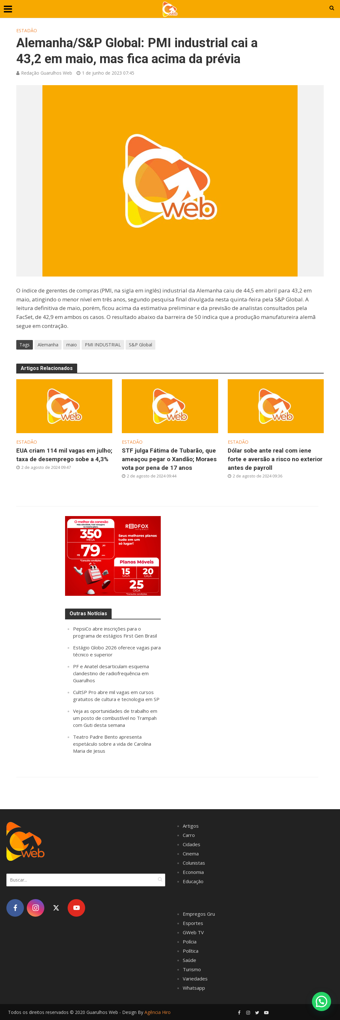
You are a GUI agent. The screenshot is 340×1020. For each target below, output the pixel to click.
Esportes (193, 923)
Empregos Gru (199, 914)
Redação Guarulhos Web (46, 73)
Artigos (191, 826)
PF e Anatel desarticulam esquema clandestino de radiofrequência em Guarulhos (111, 673)
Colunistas (194, 863)
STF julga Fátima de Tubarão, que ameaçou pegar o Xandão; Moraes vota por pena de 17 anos (169, 459)
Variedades (195, 978)
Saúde (189, 960)
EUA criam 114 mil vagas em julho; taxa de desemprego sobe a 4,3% (64, 455)
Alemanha (48, 345)
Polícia (189, 941)
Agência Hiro (157, 1012)
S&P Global (140, 345)
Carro (189, 835)
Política (190, 951)
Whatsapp (194, 988)
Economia (193, 872)
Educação (193, 881)
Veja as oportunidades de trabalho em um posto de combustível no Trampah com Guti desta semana (115, 718)
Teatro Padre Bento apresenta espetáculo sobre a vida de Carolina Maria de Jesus (112, 744)
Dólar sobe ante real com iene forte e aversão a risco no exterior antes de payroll (275, 459)
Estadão (26, 30)
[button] (321, 1001)
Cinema (191, 853)
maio (71, 345)
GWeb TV (193, 932)
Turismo (192, 969)
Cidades (191, 844)
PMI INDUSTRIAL (103, 345)
